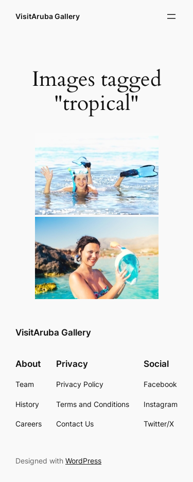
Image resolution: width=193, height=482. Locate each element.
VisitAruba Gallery (47, 16)
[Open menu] (171, 16)
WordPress (83, 460)
